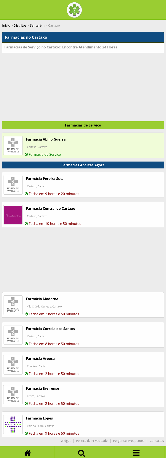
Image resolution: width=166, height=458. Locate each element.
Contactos (157, 441)
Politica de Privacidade (92, 441)
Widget (65, 441)
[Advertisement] (83, 85)
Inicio (6, 25)
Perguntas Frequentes (128, 441)
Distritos (20, 25)
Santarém (37, 25)
